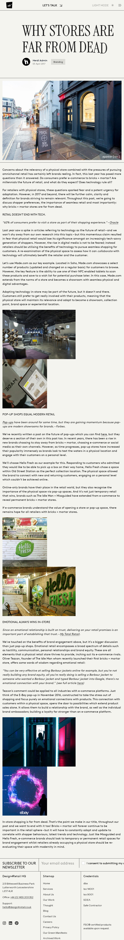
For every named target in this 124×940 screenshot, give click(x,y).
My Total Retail (69, 634)
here (104, 434)
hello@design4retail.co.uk (16, 907)
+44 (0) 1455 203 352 (21, 897)
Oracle (114, 222)
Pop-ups (7, 422)
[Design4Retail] (9, 5)
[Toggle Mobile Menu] (120, 5)
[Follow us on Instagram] (4, 924)
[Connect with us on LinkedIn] (10, 924)
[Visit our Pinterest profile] (17, 924)
